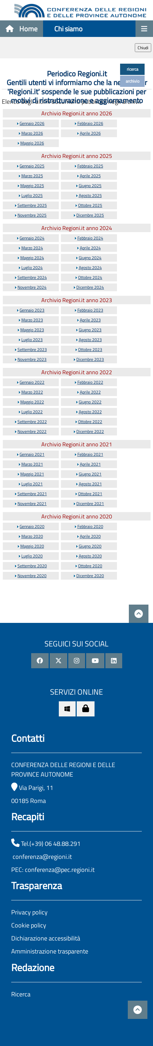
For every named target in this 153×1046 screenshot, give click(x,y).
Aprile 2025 (90, 175)
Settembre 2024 (32, 277)
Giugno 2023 (90, 329)
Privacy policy (29, 912)
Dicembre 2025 (90, 215)
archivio (132, 81)
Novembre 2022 (32, 431)
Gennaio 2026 (32, 123)
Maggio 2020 (32, 546)
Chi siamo (68, 28)
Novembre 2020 (32, 575)
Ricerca (20, 994)
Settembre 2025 (32, 205)
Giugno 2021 (90, 474)
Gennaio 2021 (32, 454)
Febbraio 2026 (90, 123)
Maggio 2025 (32, 185)
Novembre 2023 (32, 359)
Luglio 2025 (32, 195)
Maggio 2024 (32, 257)
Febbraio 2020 (90, 526)
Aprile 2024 (90, 247)
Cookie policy (28, 925)
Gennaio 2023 (32, 310)
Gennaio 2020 (32, 526)
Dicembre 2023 (90, 359)
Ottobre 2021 (90, 493)
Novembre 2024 (32, 287)
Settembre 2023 (32, 349)
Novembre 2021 (32, 503)
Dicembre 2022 (90, 431)
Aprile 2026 (90, 133)
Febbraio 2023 (90, 310)
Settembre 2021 (32, 493)
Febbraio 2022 (90, 382)
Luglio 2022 (32, 411)
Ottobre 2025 (90, 205)
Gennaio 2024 (32, 238)
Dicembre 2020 (90, 575)
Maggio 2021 (32, 474)
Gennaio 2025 (32, 165)
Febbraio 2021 (90, 454)
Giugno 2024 (90, 257)
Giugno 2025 (90, 185)
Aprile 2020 (90, 536)
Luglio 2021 (32, 483)
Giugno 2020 (90, 546)
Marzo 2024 (32, 247)
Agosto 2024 (90, 267)
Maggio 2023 (32, 329)
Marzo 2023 (32, 320)
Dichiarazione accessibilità (45, 938)
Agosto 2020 (90, 556)
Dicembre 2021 (90, 503)
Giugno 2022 (90, 401)
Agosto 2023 (90, 339)
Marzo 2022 (32, 392)
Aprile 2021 (90, 464)
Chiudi (143, 47)
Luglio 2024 (32, 267)
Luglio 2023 (32, 339)
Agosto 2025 (90, 195)
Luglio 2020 (32, 556)
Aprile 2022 (90, 392)
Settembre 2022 (32, 421)
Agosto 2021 (90, 483)
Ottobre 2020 (90, 565)
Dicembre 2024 (90, 287)
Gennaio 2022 (32, 382)
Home (21, 28)
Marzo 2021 (32, 464)
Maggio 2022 (32, 401)
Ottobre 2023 (90, 349)
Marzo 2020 (32, 536)
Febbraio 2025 (90, 165)
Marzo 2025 (32, 175)
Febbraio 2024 (90, 238)
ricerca (132, 69)
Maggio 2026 (32, 143)
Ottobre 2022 (90, 421)
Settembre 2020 (32, 565)
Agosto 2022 (90, 411)
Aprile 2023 (90, 320)
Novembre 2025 (32, 215)
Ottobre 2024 (90, 277)
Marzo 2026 (32, 133)
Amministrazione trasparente (49, 951)
